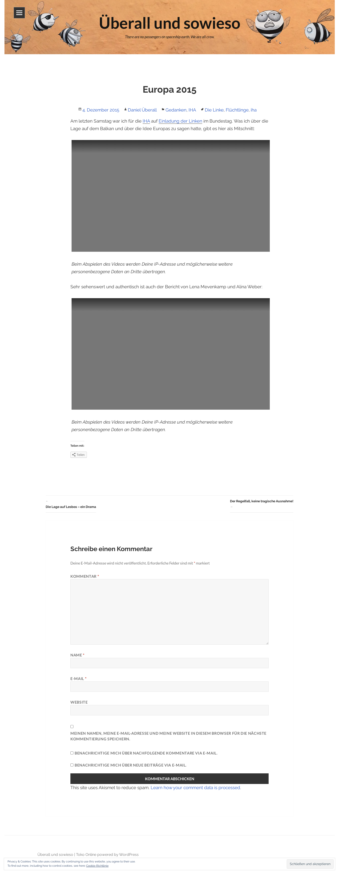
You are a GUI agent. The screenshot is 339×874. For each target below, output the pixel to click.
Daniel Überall (142, 109)
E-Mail (78, 678)
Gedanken (175, 109)
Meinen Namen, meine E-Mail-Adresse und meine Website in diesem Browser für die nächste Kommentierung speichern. (168, 736)
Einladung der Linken (180, 121)
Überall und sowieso (55, 854)
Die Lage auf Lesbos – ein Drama (71, 503)
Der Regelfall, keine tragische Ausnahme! (261, 504)
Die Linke (214, 109)
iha (254, 109)
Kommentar (84, 576)
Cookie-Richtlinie (97, 865)
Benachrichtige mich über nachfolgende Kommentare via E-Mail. (146, 753)
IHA (192, 109)
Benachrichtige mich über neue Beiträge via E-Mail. (131, 765)
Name (77, 655)
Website (79, 702)
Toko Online (86, 854)
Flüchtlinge (237, 109)
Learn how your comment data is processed (195, 787)
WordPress (129, 854)
